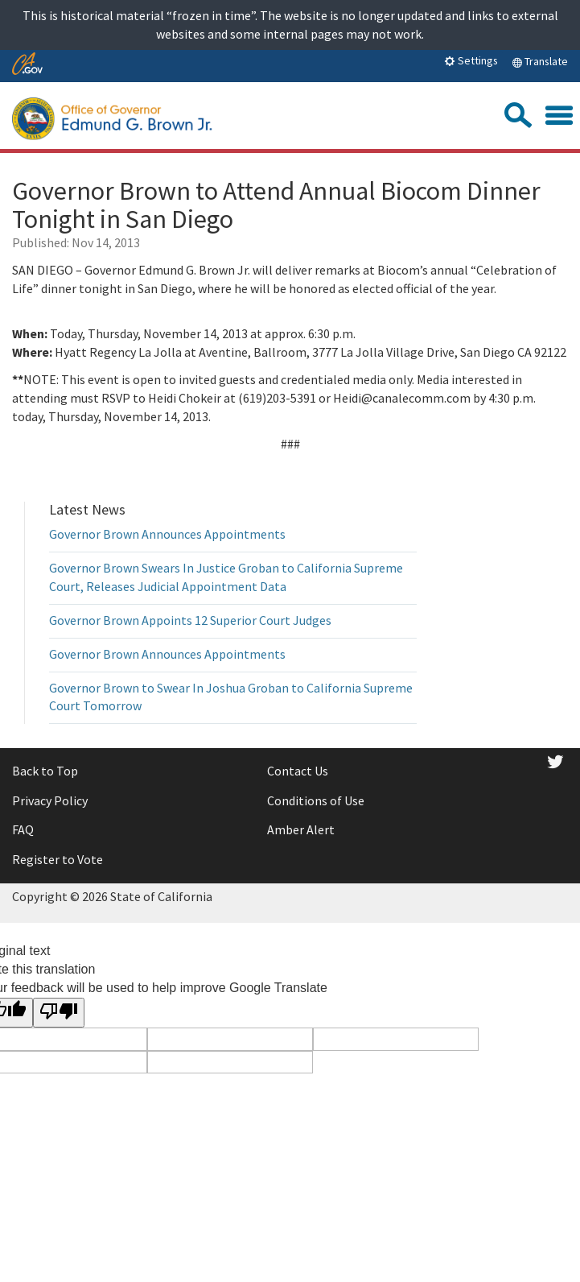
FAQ (23, 829)
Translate (540, 61)
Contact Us (297, 771)
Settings (471, 60)
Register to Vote (57, 859)
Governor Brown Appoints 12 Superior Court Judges (190, 620)
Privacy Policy (50, 800)
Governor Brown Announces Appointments (167, 534)
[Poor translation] (58, 1013)
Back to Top (45, 771)
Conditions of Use (315, 800)
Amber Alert (301, 829)
